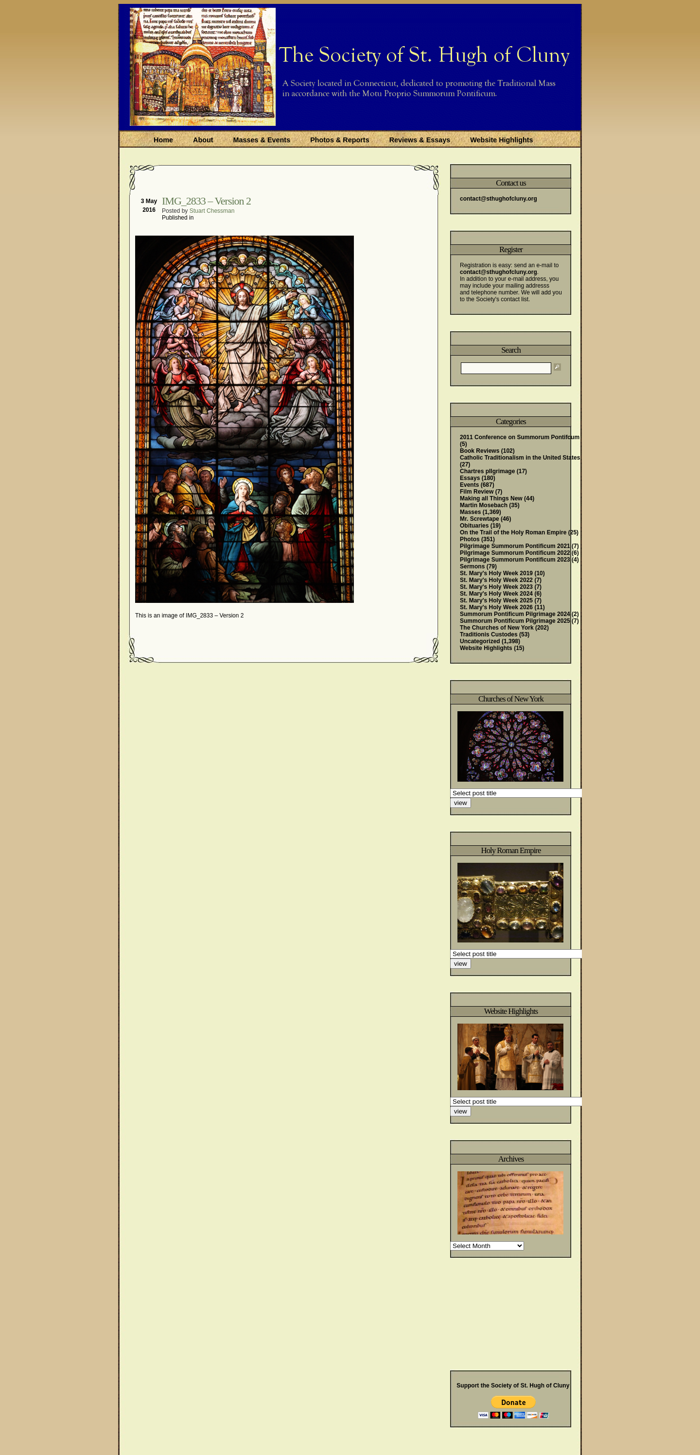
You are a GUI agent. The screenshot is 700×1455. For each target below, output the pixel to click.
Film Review (476, 491)
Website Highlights (501, 140)
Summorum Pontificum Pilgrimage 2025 (515, 620)
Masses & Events (262, 140)
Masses (470, 512)
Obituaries (474, 525)
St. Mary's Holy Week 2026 (496, 607)
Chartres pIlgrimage (487, 471)
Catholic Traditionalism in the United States (520, 457)
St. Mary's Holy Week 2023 (496, 586)
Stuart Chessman (212, 210)
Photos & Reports (339, 140)
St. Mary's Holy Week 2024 (496, 593)
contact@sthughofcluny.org (498, 198)
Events (469, 484)
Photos (470, 539)
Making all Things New (491, 498)
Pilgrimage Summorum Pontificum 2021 (515, 546)
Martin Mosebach (484, 505)
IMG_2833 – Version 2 (206, 201)
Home (163, 140)
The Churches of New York (497, 627)
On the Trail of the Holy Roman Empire (513, 532)
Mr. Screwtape (479, 518)
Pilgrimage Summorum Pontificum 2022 (515, 552)
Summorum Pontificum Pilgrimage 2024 (515, 614)
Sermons (472, 566)
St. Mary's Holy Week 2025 (496, 600)
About (203, 140)
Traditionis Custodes (489, 634)
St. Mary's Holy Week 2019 (496, 573)
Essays (470, 478)
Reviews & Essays (420, 140)
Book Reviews (479, 450)
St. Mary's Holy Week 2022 (496, 580)
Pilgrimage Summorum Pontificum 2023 (515, 559)
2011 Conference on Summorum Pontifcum (519, 437)
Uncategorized (480, 641)
